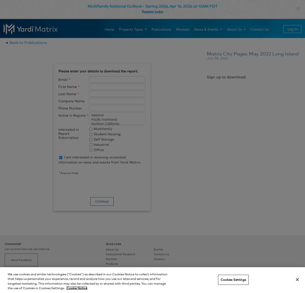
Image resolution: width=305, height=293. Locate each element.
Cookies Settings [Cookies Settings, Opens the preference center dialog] (233, 280)
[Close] (297, 279)
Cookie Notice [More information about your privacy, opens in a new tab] (76, 288)
